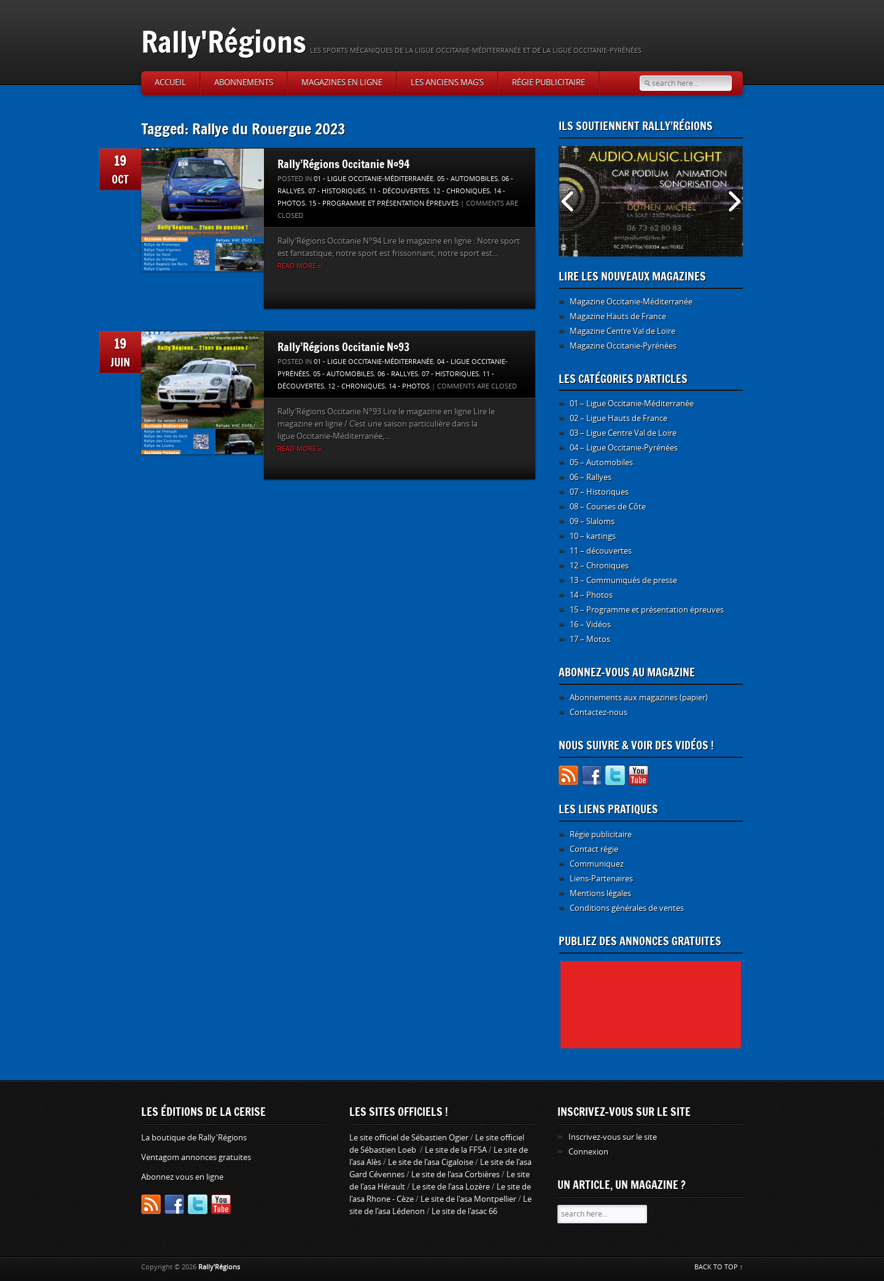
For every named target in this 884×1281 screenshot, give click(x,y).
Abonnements (243, 82)
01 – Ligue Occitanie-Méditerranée (632, 403)
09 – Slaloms (592, 521)
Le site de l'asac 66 (464, 1211)
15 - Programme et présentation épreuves (384, 203)
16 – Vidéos (590, 624)
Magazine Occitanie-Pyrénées (623, 345)
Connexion (588, 1151)
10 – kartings (593, 536)
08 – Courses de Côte (608, 506)
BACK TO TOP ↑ (718, 1267)
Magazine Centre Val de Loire (622, 331)
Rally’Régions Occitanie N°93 (343, 346)
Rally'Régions (223, 41)
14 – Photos (591, 595)
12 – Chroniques (599, 565)
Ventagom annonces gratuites (196, 1157)
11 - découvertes (399, 191)
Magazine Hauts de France (618, 316)
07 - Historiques (336, 191)
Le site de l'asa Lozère (451, 1186)
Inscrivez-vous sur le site (612, 1137)
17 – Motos (590, 639)
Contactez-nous (598, 712)
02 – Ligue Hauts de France (618, 418)
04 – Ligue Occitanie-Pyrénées (624, 447)
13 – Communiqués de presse (623, 580)
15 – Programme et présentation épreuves (647, 609)
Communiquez (597, 864)
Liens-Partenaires (601, 878)
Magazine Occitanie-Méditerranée (631, 301)
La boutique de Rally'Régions (194, 1137)
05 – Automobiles (601, 462)
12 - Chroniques (461, 191)
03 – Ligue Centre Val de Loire (623, 433)
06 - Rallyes (398, 374)
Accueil (170, 82)
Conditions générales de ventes (627, 908)
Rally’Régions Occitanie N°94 (343, 164)
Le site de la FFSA (456, 1150)
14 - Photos (409, 386)
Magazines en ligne (341, 82)
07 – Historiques (599, 492)
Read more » (299, 266)
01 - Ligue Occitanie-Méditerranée (373, 179)
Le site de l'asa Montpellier (468, 1199)
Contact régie (594, 849)
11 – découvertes (601, 550)
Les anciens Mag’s (447, 82)
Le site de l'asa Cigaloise (430, 1162)
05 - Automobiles (467, 179)
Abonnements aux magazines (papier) (639, 697)
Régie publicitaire (548, 82)
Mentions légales (600, 893)
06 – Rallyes (590, 477)
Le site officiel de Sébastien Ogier (408, 1137)
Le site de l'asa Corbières (455, 1174)
